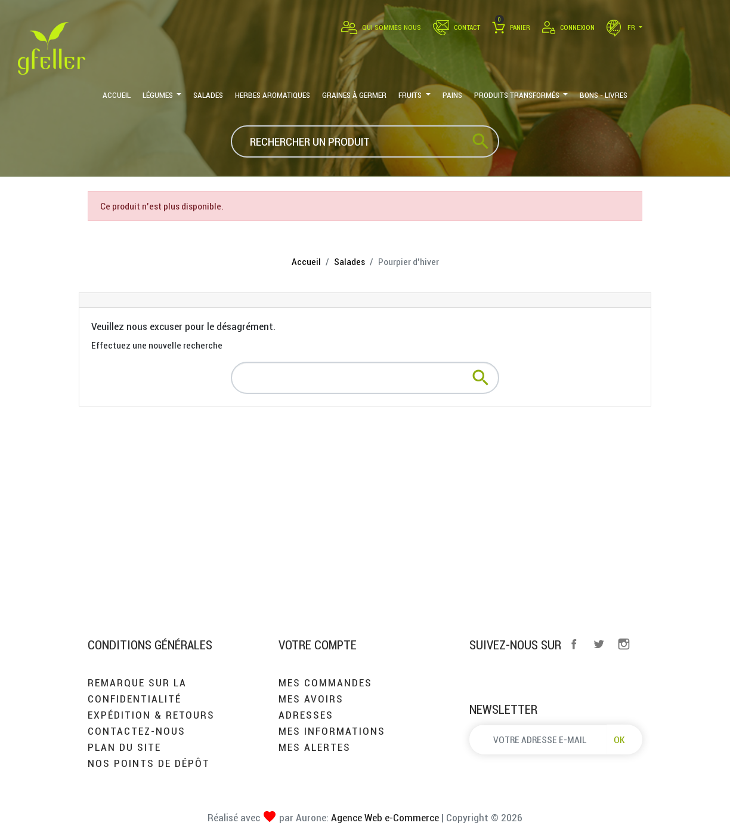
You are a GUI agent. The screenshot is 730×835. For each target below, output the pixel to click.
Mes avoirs (311, 698)
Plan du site (124, 747)
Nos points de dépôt (149, 763)
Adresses (306, 715)
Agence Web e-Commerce (384, 817)
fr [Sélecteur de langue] (622, 27)
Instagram (624, 644)
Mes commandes (325, 682)
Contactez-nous (136, 731)
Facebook (573, 644)
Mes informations (332, 731)
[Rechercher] (365, 141)
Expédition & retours (151, 715)
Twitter (599, 644)
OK (619, 739)
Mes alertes (315, 747)
